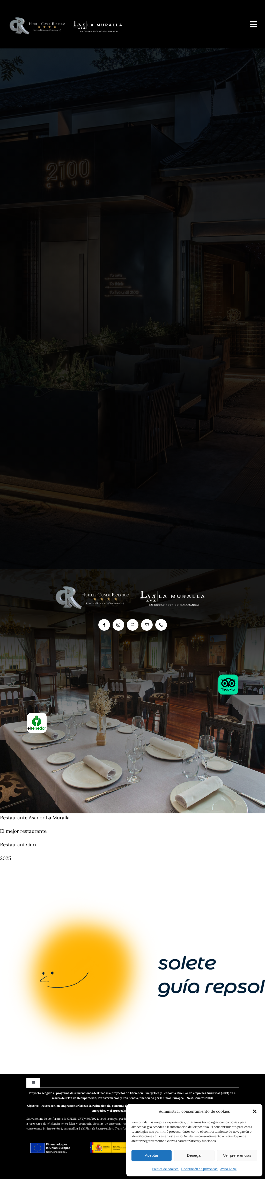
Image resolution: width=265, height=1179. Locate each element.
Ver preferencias (237, 1155)
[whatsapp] (132, 625)
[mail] (147, 625)
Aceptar (151, 1155)
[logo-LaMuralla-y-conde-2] (68, 13)
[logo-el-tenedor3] (36, 715)
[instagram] (118, 625)
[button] (254, 1111)
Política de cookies (165, 1169)
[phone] (161, 625)
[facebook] (104, 625)
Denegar (194, 1155)
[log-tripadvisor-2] (228, 676)
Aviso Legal (228, 1169)
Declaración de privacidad (199, 1169)
